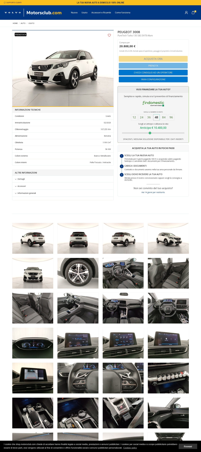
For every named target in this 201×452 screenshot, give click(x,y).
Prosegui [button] (188, 446)
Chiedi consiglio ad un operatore (153, 72)
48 (156, 117)
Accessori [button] (22, 186)
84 (163, 117)
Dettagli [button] (21, 179)
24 (141, 117)
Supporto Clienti (13, 2)
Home (15, 23)
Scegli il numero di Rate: (153, 112)
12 (134, 117)
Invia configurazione (153, 79)
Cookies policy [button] (130, 448)
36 (149, 117)
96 (171, 117)
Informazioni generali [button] (27, 193)
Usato (31, 23)
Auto (23, 23)
